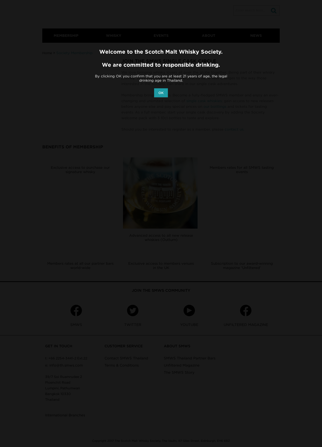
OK (161, 93)
